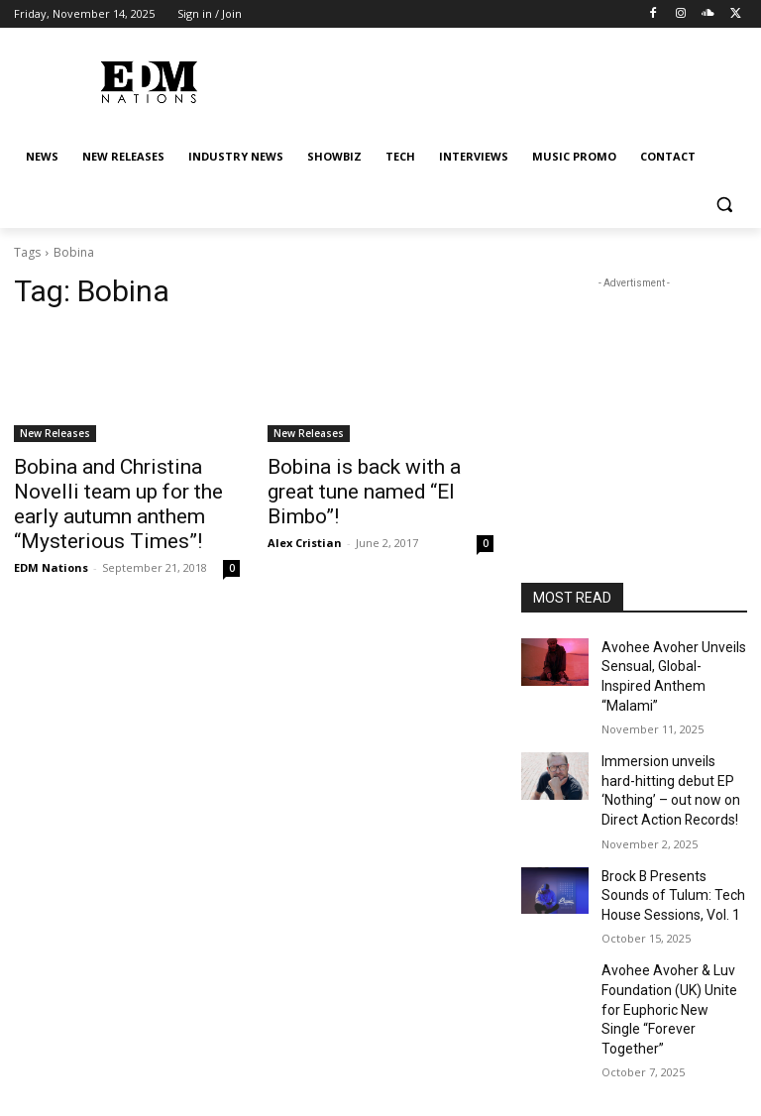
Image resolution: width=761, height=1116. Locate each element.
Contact (678, 1063)
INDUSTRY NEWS (285, 1063)
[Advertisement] (634, 392)
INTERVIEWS (504, 1063)
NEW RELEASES (181, 1063)
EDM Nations (51, 533)
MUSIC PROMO (596, 1063)
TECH (438, 1063)
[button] (724, 204)
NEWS (107, 1063)
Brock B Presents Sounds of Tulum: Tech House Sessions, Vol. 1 (671, 852)
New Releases (55, 433)
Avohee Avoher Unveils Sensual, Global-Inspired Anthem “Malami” (666, 663)
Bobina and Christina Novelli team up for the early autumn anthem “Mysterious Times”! (121, 487)
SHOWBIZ (377, 1063)
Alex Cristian (305, 511)
